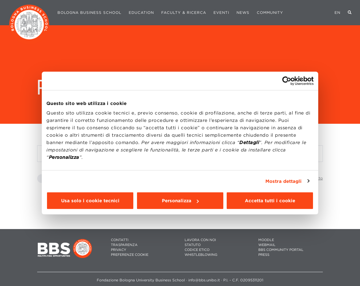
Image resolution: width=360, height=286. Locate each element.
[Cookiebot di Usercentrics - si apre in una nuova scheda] (287, 80)
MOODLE (266, 240)
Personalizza (180, 200)
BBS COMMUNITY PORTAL (280, 250)
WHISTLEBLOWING (201, 254)
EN (337, 12)
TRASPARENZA (124, 245)
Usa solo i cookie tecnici (90, 200)
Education (141, 12)
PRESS (263, 254)
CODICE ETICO (197, 250)
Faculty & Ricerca (183, 12)
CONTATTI (119, 240)
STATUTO (193, 245)
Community (270, 12)
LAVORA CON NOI (200, 240)
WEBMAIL (267, 245)
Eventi (221, 12)
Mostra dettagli (283, 181)
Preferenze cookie (129, 254)
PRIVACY (118, 250)
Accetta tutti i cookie (270, 200)
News (243, 12)
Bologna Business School (89, 12)
